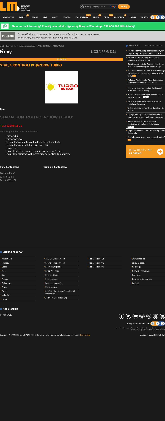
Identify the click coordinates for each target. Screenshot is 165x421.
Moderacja (136, 267)
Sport (35, 17)
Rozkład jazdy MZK (96, 259)
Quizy (54, 17)
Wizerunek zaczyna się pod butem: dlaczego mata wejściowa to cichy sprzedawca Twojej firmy (146, 73)
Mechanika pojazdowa (27, 46)
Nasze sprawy (51, 287)
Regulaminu (85, 335)
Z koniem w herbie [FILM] (56, 298)
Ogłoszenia (81, 17)
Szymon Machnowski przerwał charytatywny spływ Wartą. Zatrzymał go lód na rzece (59, 34)
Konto (144, 17)
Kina (45, 17)
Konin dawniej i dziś (53, 267)
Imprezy (23, 17)
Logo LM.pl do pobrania (142, 279)
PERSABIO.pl (159, 335)
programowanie (146, 335)
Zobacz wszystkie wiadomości (155, 46)
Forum (133, 17)
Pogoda (66, 17)
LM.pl (2, 46)
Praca (96, 17)
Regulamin (136, 275)
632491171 (10, 180)
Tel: (2, 180)
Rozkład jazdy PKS (96, 263)
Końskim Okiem (51, 275)
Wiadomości (8, 17)
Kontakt (135, 283)
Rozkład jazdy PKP (96, 267)
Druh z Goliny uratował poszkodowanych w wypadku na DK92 (47, 38)
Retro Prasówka (52, 271)
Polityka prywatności (141, 271)
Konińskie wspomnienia (55, 263)
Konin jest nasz (51, 279)
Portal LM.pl (6, 315)
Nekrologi (119, 17)
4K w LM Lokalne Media (55, 259)
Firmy (106, 17)
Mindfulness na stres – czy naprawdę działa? (146, 137)
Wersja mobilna (138, 259)
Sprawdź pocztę (138, 263)
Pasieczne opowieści (53, 283)
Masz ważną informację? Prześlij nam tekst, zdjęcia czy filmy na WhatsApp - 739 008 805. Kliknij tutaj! (73, 26)
